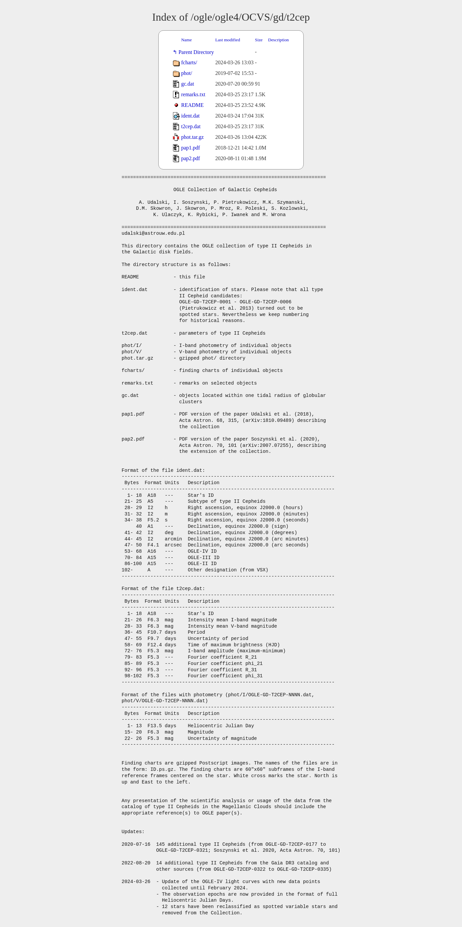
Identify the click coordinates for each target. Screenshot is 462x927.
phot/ (186, 73)
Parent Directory (197, 52)
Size (259, 39)
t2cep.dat (190, 126)
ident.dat (190, 116)
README (192, 105)
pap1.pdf (190, 148)
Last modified (227, 39)
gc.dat (187, 84)
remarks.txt (193, 94)
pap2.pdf (190, 158)
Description (278, 39)
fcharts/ (189, 62)
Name (186, 39)
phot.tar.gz (192, 137)
